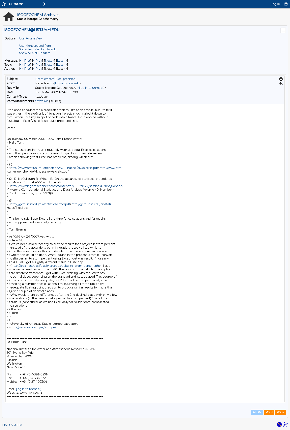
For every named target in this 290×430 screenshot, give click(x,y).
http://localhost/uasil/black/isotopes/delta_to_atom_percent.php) (57, 266)
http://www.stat (110, 168)
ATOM (257, 412)
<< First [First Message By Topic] (25, 64)
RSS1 (269, 412)
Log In (275, 4)
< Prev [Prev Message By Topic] (37, 64)
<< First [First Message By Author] (25, 68)
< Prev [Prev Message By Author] (37, 68)
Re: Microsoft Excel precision (55, 79)
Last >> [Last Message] (62, 60)
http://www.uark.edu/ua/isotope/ (33, 327)
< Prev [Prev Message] (37, 60)
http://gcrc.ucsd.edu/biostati (91, 204)
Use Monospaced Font (35, 46)
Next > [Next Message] (49, 60)
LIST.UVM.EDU (12, 425)
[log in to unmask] (67, 83)
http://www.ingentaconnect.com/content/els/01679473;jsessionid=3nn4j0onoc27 (67, 186)
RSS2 (280, 412)
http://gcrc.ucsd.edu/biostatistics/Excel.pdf (40, 204)
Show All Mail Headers (34, 53)
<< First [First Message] (25, 60)
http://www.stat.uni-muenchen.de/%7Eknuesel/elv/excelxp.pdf (54, 168)
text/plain (41, 101)
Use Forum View (30, 38)
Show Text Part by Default (37, 49)
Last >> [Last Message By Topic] (62, 64)
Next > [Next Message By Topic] (49, 64)
